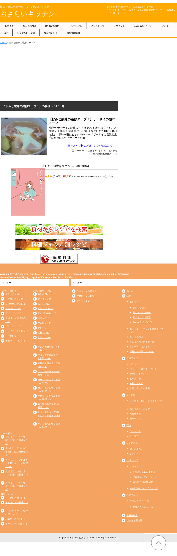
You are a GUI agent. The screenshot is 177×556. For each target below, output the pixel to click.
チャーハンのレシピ (15, 294)
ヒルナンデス (75, 26)
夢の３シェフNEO (142, 312)
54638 (57, 176)
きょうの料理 (29, 26)
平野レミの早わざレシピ (142, 351)
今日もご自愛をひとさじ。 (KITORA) (65, 166)
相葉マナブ (135, 414)
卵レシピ (42, 327)
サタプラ (134, 436)
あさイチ (9, 26)
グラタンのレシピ (14, 298)
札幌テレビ (132, 495)
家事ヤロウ (135, 418)
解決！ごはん (139, 307)
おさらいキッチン (27, 14)
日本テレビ (132, 358)
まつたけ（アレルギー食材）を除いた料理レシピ (16, 451)
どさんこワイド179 (139, 501)
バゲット (134, 364)
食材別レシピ (51, 33)
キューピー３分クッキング (143, 369)
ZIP (6, 33)
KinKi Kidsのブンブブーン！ (144, 488)
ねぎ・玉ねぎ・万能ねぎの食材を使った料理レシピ (49, 415)
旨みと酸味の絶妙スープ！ (105, 154)
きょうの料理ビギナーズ (142, 342)
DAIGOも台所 (52, 26)
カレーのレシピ (13, 313)
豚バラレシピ (44, 298)
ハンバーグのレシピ (15, 303)
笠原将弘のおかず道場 (144, 472)
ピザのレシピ (12, 336)
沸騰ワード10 (136, 383)
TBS (129, 425)
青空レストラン (137, 374)
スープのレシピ (13, 308)
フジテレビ (132, 460)
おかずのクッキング (97, 150)
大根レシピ (43, 332)
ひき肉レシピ (44, 323)
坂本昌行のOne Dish (143, 482)
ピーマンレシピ (45, 308)
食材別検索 (132, 515)
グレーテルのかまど (140, 346)
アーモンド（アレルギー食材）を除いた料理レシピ (16, 463)
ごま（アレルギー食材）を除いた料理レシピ (16, 440)
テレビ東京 (132, 443)
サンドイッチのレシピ (16, 331)
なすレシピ (43, 303)
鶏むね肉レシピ (45, 294)
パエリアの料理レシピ (16, 519)
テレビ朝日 (132, 395)
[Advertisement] (88, 72)
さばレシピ (43, 318)
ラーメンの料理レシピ (16, 523)
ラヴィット (119, 26)
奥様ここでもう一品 (143, 507)
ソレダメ (166, 26)
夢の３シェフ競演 (142, 317)
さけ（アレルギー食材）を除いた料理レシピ (16, 486)
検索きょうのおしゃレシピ (146, 477)
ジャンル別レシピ (26, 33)
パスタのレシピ (13, 326)
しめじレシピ (44, 337)
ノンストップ (97, 26)
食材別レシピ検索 (85, 296)
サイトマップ (83, 300)
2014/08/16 (79, 150)
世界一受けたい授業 (140, 388)
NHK (129, 296)
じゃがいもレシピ (47, 313)
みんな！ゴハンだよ (143, 322)
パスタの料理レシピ (15, 497)
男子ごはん (135, 449)
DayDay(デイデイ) (143, 26)
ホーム (3, 42)
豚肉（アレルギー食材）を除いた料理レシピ (16, 474)
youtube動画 (73, 33)
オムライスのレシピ (15, 340)
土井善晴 (113, 150)
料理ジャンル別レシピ (88, 291)
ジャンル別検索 (134, 520)
